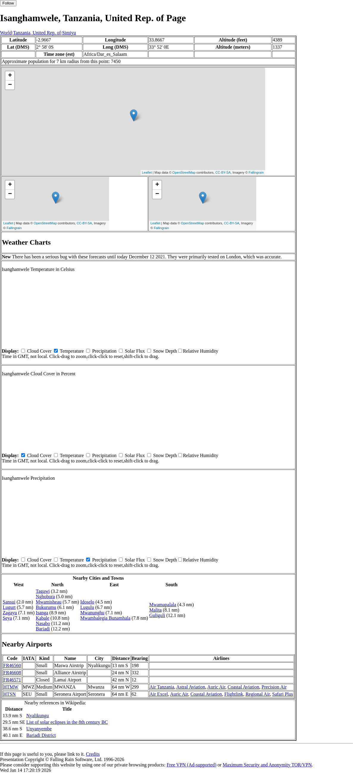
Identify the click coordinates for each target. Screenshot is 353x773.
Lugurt (9, 607)
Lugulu (87, 607)
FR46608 (12, 672)
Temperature (72, 351)
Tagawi (43, 591)
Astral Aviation (190, 686)
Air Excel (159, 694)
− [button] (10, 85)
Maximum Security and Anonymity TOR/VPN (267, 764)
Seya (7, 618)
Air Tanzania (162, 686)
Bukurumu (46, 607)
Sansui (9, 601)
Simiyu (69, 32)
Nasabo (43, 623)
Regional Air (257, 694)
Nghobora (45, 596)
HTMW (10, 686)
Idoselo (87, 601)
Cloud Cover (39, 351)
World (6, 32)
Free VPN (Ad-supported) (191, 764)
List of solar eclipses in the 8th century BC (67, 722)
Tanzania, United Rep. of (37, 32)
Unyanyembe (39, 728)
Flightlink (233, 694)
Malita (155, 609)
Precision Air (274, 686)
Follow (8, 3)
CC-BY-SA (223, 172)
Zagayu (10, 612)
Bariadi (43, 628)
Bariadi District (41, 735)
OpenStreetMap (184, 172)
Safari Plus (282, 694)
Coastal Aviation (243, 686)
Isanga (42, 612)
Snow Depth (165, 351)
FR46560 (12, 665)
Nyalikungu (37, 715)
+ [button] (10, 75)
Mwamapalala (162, 604)
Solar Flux (135, 351)
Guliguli (157, 615)
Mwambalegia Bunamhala (105, 618)
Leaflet (147, 172)
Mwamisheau (48, 601)
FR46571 (12, 679)
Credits (92, 754)
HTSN (9, 694)
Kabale (42, 618)
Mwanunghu (92, 612)
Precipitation (104, 351)
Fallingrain (256, 172)
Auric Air (216, 686)
